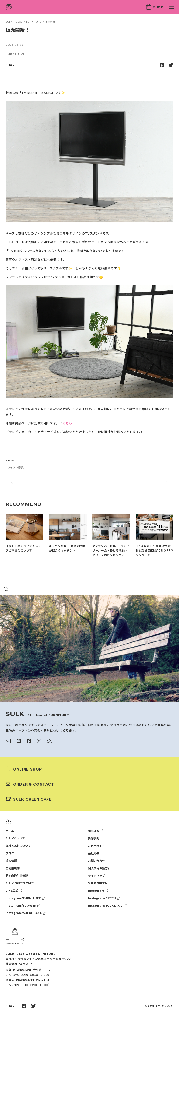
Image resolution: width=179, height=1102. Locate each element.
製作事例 (93, 838)
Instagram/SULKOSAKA (25, 913)
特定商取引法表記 (17, 875)
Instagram (98, 890)
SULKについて (15, 838)
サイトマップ (96, 875)
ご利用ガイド (96, 846)
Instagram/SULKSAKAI (107, 905)
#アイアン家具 (15, 467)
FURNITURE (15, 54)
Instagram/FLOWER (23, 905)
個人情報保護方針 (99, 868)
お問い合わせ (96, 861)
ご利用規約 (13, 868)
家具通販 (95, 831)
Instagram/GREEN (104, 898)
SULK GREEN (97, 883)
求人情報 (11, 861)
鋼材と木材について (18, 846)
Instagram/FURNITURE (25, 898)
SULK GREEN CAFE (20, 883)
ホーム (10, 831)
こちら (67, 423)
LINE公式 (14, 890)
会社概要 (93, 853)
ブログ (10, 853)
